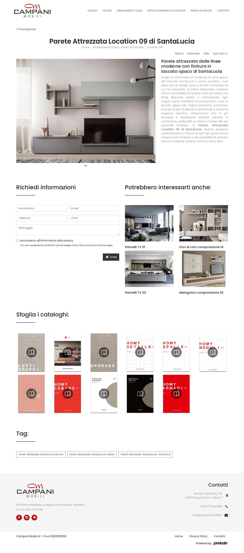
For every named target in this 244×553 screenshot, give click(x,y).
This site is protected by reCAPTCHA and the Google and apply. (66, 245)
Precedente (26, 29)
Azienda (92, 10)
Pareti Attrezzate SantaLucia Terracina (145, 454)
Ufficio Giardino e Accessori (166, 10)
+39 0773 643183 (211, 506)
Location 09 (154, 47)
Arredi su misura (201, 10)
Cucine (107, 10)
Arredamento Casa (129, 10)
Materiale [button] (193, 53)
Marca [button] (179, 53)
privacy (68, 240)
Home (86, 47)
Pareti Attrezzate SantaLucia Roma (40, 454)
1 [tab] (86, 166)
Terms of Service (98, 245)
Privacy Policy (78, 245)
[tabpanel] (85, 111)
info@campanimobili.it (207, 515)
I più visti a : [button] (220, 53)
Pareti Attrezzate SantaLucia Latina (91, 454)
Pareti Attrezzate (132, 47)
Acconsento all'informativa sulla (46, 240)
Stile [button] (206, 53)
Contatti (223, 10)
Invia (111, 257)
